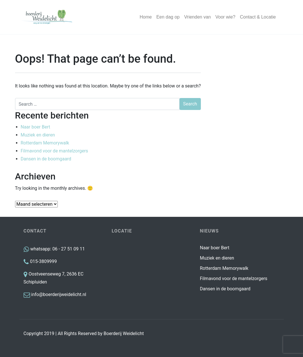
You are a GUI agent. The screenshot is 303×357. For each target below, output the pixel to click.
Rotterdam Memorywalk (45, 143)
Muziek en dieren (38, 135)
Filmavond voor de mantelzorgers (54, 151)
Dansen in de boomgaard (46, 159)
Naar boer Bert (35, 127)
